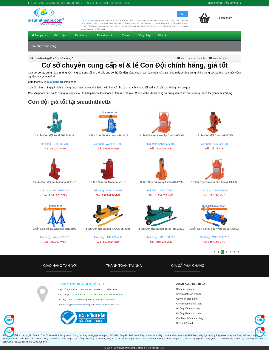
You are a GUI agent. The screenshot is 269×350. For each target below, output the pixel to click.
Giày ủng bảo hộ (253, 338)
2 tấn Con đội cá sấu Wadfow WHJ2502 (214, 228)
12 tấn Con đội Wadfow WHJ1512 (107, 135)
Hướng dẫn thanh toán (188, 313)
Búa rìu (36, 335)
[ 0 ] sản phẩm (223, 17)
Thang (207, 338)
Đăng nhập (144, 35)
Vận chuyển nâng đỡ (41, 58)
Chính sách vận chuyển (188, 294)
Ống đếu (124, 335)
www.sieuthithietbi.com (107, 304)
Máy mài (232, 335)
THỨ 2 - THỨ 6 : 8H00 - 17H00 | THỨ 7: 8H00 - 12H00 (103, 3)
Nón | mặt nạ (177, 338)
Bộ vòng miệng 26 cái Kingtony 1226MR (141, 23)
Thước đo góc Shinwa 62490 (162, 26)
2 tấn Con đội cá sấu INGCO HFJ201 (108, 228)
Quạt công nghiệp (194, 338)
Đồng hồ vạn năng (34, 338)
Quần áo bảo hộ (219, 338)
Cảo (43, 335)
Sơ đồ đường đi (184, 323)
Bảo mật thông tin (185, 289)
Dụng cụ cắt (66, 335)
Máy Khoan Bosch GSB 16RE (108, 20)
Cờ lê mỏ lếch (53, 335)
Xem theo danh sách (193, 58)
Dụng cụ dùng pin (82, 335)
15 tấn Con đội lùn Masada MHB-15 (54, 182)
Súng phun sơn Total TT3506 (107, 23)
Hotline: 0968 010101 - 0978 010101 (56, 3)
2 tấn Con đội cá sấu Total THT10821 (161, 228)
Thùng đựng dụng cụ (36, 341)
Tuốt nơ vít (134, 335)
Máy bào (144, 335)
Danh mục (82, 35)
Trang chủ (39, 35)
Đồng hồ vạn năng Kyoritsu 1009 (103, 26)
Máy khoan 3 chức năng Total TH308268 (143, 20)
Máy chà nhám (165, 335)
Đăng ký (163, 35)
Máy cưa (177, 335)
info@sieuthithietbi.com (77, 304)
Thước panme (147, 338)
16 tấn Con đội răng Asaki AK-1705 (161, 182)
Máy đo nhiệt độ (98, 338)
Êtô (111, 335)
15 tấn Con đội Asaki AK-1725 (214, 135)
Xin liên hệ (217, 148)
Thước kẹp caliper (131, 338)
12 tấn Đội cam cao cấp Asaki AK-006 (161, 135)
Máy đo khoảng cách (54, 338)
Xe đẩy (21, 341)
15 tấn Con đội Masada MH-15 (107, 182)
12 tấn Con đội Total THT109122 (54, 135)
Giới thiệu (61, 35)
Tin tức (126, 35)
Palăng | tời (12, 341)
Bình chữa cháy (163, 338)
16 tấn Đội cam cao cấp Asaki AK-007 (214, 182)
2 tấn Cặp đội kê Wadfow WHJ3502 (54, 228)
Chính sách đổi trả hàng (189, 303)
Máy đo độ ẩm (114, 338)
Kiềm (116, 335)
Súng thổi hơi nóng (246, 335)
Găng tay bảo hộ (236, 338)
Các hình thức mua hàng (189, 318)
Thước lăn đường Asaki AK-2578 (134, 26)
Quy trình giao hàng (186, 298)
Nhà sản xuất (106, 35)
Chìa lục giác (25, 335)
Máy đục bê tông (207, 335)
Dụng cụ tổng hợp (100, 335)
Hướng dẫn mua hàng (188, 308)
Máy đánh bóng (190, 335)
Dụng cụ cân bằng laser (77, 338)
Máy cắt (153, 335)
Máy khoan (221, 335)
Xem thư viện (220, 58)
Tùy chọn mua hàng (43, 46)
